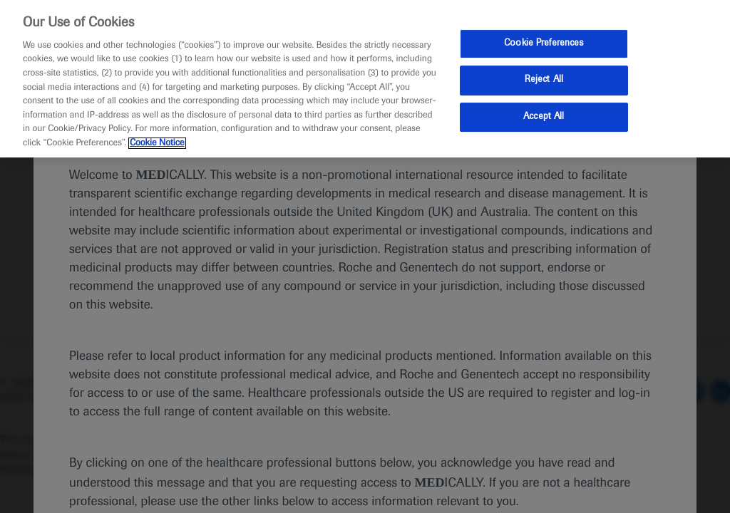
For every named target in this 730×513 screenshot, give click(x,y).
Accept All (543, 117)
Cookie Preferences (543, 43)
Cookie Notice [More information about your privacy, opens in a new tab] (157, 143)
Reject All (544, 80)
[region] (365, 78)
